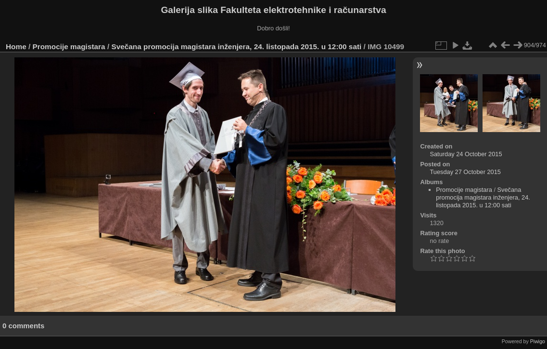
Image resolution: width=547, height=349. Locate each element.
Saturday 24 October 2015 (466, 154)
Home (16, 46)
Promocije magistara (69, 46)
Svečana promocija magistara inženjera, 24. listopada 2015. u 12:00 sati (236, 46)
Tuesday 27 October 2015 (465, 171)
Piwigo (537, 341)
